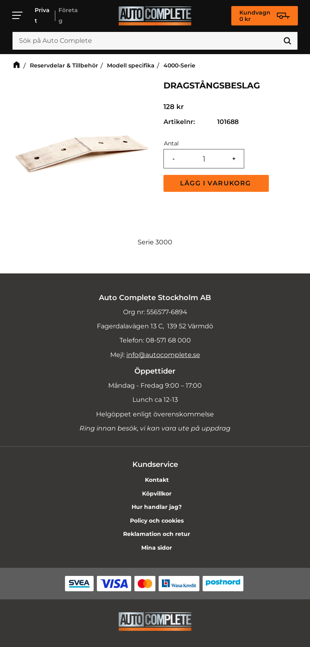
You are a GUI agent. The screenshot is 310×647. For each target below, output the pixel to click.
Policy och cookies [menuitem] (157, 520)
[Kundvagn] (264, 15)
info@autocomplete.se (163, 355)
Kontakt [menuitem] (157, 479)
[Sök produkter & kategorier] (155, 41)
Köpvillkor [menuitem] (157, 493)
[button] (17, 15)
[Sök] (287, 41)
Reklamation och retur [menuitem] (156, 534)
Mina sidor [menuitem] (156, 547)
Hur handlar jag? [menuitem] (157, 506)
